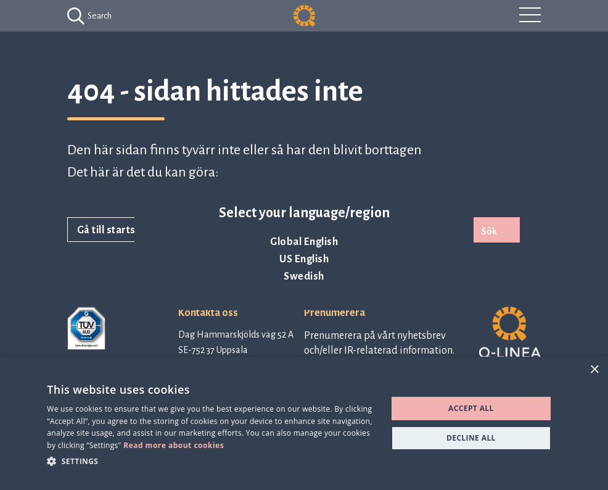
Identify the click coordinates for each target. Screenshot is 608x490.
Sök (489, 231)
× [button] (594, 370)
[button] (212, 461)
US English (304, 259)
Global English (304, 241)
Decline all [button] (471, 438)
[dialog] (304, 423)
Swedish (304, 276)
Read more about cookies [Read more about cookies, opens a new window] (173, 445)
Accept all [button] (471, 408)
